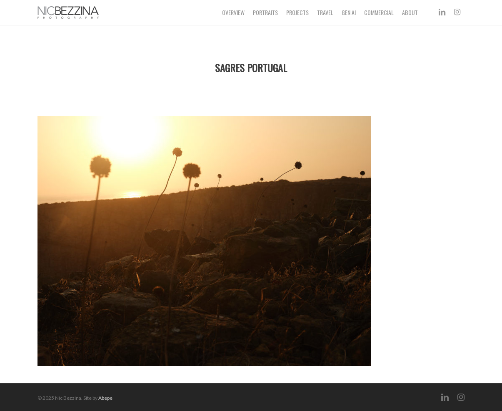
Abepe (105, 398)
